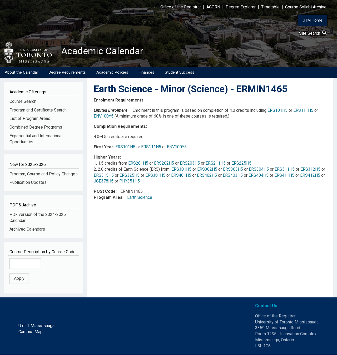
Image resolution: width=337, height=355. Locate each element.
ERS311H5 (285, 169)
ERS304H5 (259, 169)
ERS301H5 (181, 169)
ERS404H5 (259, 175)
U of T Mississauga (36, 325)
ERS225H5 (241, 163)
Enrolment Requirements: (119, 100)
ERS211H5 (216, 163)
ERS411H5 (284, 175)
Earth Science (139, 197)
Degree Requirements (67, 72)
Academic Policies (112, 72)
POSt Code (105, 191)
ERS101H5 (277, 110)
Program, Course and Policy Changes (43, 173)
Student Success (179, 72)
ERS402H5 (207, 175)
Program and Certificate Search (38, 110)
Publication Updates (28, 182)
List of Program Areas (29, 118)
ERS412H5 (310, 175)
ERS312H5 (310, 169)
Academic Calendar (102, 51)
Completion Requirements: (120, 126)
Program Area (108, 197)
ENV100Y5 (103, 116)
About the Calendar (21, 72)
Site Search (312, 33)
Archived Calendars (27, 229)
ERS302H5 (207, 169)
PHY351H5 (129, 181)
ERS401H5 (181, 175)
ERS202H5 (164, 163)
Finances (146, 72)
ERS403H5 (233, 175)
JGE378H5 (103, 181)
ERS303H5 (233, 169)
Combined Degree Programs (35, 127)
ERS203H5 (190, 163)
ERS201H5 (138, 163)
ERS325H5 (130, 175)
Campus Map (30, 331)
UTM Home (312, 20)
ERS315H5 (104, 175)
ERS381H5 (155, 175)
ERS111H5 (303, 110)
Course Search (22, 101)
